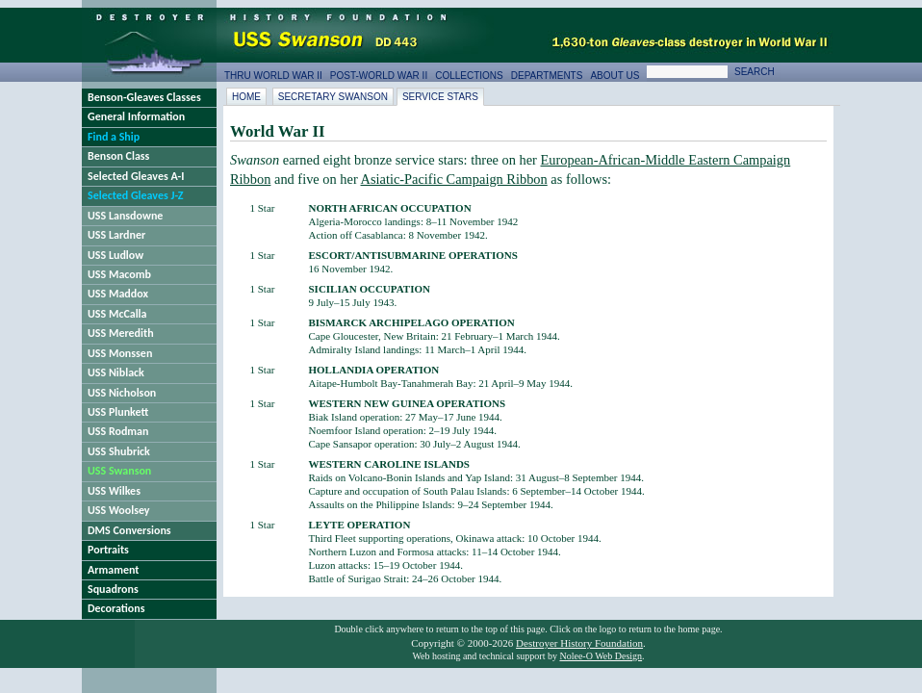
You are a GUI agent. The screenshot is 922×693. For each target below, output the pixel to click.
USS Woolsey (119, 510)
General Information (136, 116)
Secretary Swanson (333, 96)
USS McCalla (117, 314)
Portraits (108, 549)
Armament (114, 570)
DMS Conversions (129, 530)
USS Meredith (121, 333)
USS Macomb (119, 274)
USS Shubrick (119, 451)
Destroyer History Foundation (579, 643)
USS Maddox (118, 293)
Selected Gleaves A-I (136, 176)
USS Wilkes (114, 491)
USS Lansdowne (125, 215)
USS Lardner (116, 235)
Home (246, 96)
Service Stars (440, 96)
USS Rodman (118, 431)
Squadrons (113, 589)
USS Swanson (119, 470)
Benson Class (118, 156)
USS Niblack (116, 372)
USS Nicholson (122, 392)
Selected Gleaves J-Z (136, 195)
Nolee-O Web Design (600, 656)
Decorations (116, 608)
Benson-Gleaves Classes (144, 97)
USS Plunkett (118, 412)
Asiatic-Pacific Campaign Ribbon (454, 179)
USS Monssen (120, 353)
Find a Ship (114, 136)
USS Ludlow (115, 255)
